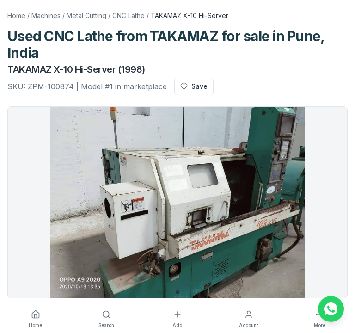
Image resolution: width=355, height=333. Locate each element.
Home (16, 15)
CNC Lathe (128, 15)
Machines (46, 15)
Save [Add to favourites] (194, 86)
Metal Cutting (86, 15)
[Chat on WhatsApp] (331, 309)
